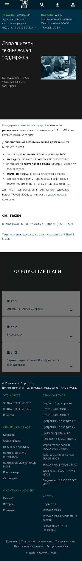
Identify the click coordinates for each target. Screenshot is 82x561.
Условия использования (36, 541)
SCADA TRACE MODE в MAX (60, 464)
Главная (9, 383)
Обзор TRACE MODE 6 (56, 415)
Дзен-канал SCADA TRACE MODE (59, 472)
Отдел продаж (12, 440)
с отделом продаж (55, 194)
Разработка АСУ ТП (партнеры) (55, 527)
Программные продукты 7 (59, 421)
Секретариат (11, 478)
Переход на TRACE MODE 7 (59, 438)
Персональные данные (28, 546)
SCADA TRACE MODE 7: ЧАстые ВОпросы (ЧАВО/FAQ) (37, 224)
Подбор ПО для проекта (58, 403)
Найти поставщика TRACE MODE (19, 464)
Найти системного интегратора (14, 454)
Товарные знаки (65, 541)
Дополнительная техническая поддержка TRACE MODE (39, 387)
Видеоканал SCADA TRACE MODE (59, 482)
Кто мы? (8, 498)
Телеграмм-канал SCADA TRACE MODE (58, 456)
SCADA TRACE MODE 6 (17, 409)
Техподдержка (52, 510)
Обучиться (49, 504)
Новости (8, 415)
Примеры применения (56, 433)
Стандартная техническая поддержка (26, 125)
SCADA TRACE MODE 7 (17, 403)
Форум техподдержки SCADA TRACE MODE (56, 446)
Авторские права (57, 546)
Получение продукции (17, 446)
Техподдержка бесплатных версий (60, 518)
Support (26, 383)
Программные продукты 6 (59, 427)
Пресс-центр (11, 472)
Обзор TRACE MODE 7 (56, 409)
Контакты (9, 434)
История (8, 504)
